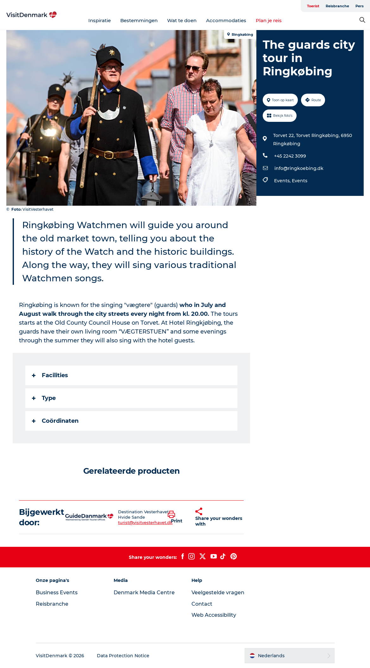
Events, (283, 181)
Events (299, 181)
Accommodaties (226, 20)
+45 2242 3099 (290, 156)
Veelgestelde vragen (217, 593)
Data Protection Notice (123, 656)
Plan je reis (269, 20)
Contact (201, 604)
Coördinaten (55, 420)
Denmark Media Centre (144, 593)
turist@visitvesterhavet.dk (145, 522)
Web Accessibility (213, 615)
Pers (359, 6)
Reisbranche (337, 6)
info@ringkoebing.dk (298, 168)
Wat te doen (182, 20)
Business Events (57, 593)
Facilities (50, 375)
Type (44, 398)
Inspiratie (99, 20)
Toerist (313, 6)
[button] (177, 517)
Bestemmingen (139, 20)
